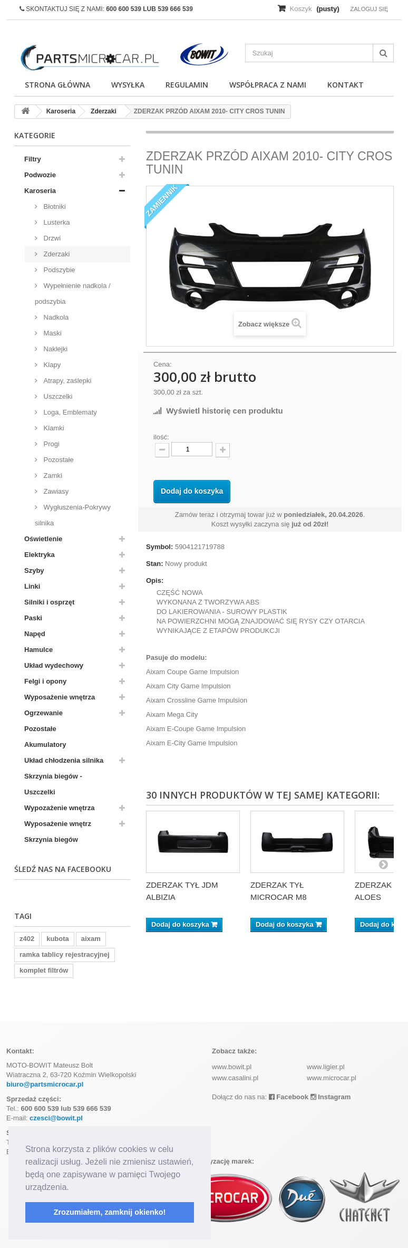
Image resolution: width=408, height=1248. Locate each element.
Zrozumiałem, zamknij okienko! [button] (110, 1212)
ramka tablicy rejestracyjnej (65, 954)
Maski (52, 333)
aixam (91, 939)
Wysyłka (127, 85)
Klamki (53, 428)
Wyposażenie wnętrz (57, 824)
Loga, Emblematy (69, 412)
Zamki (52, 475)
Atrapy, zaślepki (66, 381)
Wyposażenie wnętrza (59, 697)
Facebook (288, 1097)
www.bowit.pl (231, 1067)
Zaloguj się (369, 9)
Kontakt (345, 85)
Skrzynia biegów (51, 839)
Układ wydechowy (53, 665)
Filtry (32, 159)
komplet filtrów (44, 970)
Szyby (34, 570)
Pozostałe (58, 460)
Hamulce (38, 650)
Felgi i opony (45, 681)
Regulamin (187, 85)
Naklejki (54, 349)
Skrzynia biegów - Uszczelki (53, 784)
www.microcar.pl (331, 1078)
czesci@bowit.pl (56, 1118)
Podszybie (58, 270)
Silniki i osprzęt (49, 602)
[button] (72, 1187)
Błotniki (54, 206)
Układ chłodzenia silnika (63, 760)
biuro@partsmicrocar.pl (44, 1084)
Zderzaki (56, 254)
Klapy (51, 365)
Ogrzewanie (43, 713)
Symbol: (159, 547)
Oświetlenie (43, 539)
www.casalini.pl (235, 1078)
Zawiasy (55, 491)
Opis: (154, 580)
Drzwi (51, 238)
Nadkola (55, 317)
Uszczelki (57, 396)
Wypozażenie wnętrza (59, 808)
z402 (27, 939)
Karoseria (40, 191)
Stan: (154, 564)
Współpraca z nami (267, 85)
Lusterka (56, 222)
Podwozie (40, 175)
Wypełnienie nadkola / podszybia (73, 293)
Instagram (330, 1097)
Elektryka (39, 555)
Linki (32, 586)
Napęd (34, 634)
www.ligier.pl (326, 1067)
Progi (51, 444)
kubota (57, 939)
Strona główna (57, 85)
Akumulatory (45, 744)
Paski (33, 618)
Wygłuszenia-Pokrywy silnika (73, 515)
